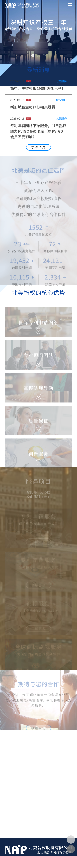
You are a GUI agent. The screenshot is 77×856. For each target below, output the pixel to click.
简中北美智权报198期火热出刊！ (38, 89)
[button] (5, 43)
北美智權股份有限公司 (22, 5)
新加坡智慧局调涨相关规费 (32, 108)
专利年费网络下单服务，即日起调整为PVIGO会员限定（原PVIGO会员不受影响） (38, 132)
